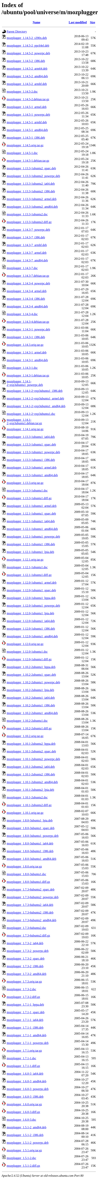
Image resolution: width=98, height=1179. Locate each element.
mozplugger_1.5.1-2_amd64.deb (26, 1127)
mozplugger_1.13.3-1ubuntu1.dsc (27, 490)
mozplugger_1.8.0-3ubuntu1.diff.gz (28, 881)
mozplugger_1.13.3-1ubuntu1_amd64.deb (32, 475)
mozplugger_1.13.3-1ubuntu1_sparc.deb (31, 444)
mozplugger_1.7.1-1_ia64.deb (25, 1020)
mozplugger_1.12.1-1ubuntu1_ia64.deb (31, 521)
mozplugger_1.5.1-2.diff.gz (23, 1165)
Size (92, 22)
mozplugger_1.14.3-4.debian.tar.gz (28, 321)
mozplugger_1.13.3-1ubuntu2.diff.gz (29, 222)
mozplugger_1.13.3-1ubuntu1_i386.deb (31, 459)
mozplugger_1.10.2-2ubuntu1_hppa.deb (31, 667)
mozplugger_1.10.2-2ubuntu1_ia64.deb (31, 697)
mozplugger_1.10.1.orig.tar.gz (25, 812)
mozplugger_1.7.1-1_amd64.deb (26, 1035)
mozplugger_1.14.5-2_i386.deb (26, 61)
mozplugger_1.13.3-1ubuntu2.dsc (27, 214)
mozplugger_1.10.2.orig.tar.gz (25, 736)
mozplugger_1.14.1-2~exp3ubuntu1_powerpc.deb (25, 383)
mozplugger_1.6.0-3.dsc (21, 1119)
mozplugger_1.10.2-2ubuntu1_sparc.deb (31, 674)
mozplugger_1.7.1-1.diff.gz (23, 1066)
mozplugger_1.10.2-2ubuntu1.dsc (27, 720)
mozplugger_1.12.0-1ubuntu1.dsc (27, 651)
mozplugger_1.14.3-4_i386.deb (26, 298)
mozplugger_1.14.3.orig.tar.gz (25, 344)
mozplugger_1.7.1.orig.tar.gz (24, 1050)
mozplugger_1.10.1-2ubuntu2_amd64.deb (32, 782)
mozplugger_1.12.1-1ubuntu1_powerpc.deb (33, 536)
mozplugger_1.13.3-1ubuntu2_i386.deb (31, 191)
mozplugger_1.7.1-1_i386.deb (25, 1027)
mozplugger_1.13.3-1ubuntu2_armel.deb (32, 199)
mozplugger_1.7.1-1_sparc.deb (26, 1012)
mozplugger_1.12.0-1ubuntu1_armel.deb (32, 582)
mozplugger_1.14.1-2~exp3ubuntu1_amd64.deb (36, 406)
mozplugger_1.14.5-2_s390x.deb (27, 38)
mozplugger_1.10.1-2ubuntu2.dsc (27, 797)
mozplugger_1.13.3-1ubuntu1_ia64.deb (31, 436)
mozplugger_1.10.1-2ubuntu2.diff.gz (29, 805)
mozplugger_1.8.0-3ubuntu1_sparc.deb (30, 828)
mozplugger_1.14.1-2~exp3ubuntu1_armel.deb (35, 398)
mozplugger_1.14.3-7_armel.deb (26, 252)
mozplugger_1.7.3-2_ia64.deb (25, 943)
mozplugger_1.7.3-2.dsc (21, 989)
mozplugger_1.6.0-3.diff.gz (23, 1112)
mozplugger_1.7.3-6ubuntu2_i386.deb (30, 912)
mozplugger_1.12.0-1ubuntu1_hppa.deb (31, 598)
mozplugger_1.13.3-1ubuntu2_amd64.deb (32, 206)
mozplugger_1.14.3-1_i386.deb (26, 337)
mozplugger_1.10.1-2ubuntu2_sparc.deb (31, 751)
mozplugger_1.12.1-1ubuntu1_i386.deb (31, 544)
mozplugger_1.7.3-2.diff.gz (23, 997)
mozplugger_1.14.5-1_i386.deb (26, 137)
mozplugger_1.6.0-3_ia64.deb (25, 1073)
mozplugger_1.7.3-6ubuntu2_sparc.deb (30, 889)
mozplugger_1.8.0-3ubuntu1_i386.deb (30, 851)
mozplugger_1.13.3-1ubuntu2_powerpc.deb (33, 176)
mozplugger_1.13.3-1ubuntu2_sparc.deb (31, 168)
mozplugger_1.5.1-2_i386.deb (25, 1135)
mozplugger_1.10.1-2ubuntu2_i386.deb (31, 774)
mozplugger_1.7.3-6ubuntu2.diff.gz (28, 935)
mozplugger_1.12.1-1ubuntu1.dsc (27, 567)
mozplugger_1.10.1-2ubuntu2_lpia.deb (30, 789)
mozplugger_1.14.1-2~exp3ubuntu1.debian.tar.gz (24, 421)
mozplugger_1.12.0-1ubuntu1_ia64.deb (31, 621)
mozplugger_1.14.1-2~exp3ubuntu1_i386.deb (35, 390)
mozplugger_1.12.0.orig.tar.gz (25, 644)
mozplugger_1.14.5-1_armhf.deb (27, 122)
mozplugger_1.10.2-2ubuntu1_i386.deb (31, 705)
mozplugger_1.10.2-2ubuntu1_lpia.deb (30, 690)
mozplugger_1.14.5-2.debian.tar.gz (28, 99)
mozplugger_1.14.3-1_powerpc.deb (28, 329)
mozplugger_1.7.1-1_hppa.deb (25, 1004)
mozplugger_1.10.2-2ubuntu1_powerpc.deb (33, 682)
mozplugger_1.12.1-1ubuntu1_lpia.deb (30, 552)
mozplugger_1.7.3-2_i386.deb (25, 966)
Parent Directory (17, 31)
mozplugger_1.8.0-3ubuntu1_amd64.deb (31, 858)
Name (36, 22)
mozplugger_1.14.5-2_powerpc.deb (28, 53)
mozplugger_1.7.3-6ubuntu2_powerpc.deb (32, 897)
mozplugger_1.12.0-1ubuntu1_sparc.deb (31, 590)
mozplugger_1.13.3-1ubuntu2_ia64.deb (31, 183)
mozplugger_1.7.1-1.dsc (21, 1058)
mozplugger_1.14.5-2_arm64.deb (27, 68)
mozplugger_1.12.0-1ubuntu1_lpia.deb (30, 613)
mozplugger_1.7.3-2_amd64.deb (26, 973)
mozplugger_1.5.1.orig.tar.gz (24, 1150)
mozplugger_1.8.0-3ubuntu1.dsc (26, 874)
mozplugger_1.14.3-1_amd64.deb (27, 360)
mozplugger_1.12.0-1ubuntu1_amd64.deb (32, 636)
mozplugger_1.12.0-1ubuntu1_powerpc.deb (33, 605)
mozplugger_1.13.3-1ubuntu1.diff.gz (29, 498)
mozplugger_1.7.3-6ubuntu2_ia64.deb (30, 904)
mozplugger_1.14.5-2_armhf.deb (27, 84)
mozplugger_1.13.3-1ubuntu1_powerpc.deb (33, 452)
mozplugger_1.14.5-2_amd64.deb (27, 76)
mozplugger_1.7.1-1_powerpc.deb (28, 1043)
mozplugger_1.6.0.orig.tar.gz (24, 1104)
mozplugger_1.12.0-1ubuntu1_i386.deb (31, 628)
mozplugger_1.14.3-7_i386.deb (26, 237)
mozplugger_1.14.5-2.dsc (22, 91)
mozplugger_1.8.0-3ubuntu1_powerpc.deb (32, 835)
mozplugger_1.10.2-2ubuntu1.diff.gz (29, 728)
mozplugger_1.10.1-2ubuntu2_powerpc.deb (33, 759)
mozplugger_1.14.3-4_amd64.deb (27, 306)
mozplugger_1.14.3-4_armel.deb (26, 291)
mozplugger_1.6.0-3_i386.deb (25, 1096)
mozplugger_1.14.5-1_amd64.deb (27, 130)
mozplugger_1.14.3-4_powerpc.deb (28, 283)
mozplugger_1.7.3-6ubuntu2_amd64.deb (31, 920)
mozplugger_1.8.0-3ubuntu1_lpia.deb (30, 820)
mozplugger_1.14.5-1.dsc (22, 153)
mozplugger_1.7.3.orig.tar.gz (24, 981)
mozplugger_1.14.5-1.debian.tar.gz (28, 160)
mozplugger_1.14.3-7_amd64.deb (27, 260)
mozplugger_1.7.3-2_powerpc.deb (28, 950)
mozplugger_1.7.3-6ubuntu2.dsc (26, 927)
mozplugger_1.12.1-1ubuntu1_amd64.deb (32, 529)
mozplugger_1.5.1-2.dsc (21, 1158)
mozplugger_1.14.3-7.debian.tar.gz (28, 275)
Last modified (78, 22)
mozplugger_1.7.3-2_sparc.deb (26, 958)
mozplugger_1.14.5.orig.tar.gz (25, 145)
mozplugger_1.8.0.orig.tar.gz (24, 866)
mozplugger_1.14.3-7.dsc (22, 268)
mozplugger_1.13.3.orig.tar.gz (25, 482)
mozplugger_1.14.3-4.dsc (22, 314)
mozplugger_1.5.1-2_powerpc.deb (28, 1142)
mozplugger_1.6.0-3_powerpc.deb (28, 1089)
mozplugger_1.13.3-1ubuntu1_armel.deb (32, 467)
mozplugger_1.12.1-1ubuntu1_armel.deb (32, 506)
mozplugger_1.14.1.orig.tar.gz (25, 429)
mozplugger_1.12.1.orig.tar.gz (25, 559)
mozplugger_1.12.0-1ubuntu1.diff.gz (29, 659)
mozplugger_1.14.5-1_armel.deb (26, 107)
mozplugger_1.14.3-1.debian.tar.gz (28, 375)
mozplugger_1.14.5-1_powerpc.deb (28, 114)
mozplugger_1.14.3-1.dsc (22, 367)
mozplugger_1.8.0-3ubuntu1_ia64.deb (30, 843)
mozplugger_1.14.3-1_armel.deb (26, 352)
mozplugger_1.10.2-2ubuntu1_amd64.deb (32, 713)
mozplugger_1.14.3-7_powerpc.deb (28, 229)
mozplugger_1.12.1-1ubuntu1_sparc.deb (31, 513)
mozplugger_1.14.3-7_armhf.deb (27, 245)
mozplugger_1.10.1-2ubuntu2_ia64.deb (31, 766)
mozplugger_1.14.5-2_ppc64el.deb (28, 45)
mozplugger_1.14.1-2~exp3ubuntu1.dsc (31, 413)
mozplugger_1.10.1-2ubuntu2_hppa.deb (31, 743)
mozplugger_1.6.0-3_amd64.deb (26, 1081)
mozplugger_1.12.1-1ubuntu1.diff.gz (29, 575)
